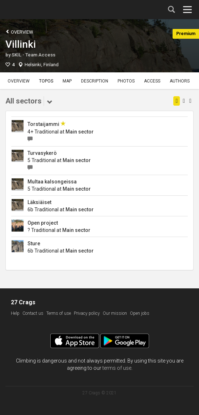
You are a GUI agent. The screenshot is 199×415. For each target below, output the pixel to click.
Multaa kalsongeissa (52, 182)
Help (15, 313)
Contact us (32, 313)
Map (67, 81)
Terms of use (58, 313)
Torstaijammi (43, 124)
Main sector (79, 132)
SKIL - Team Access (33, 55)
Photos (126, 81)
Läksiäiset (39, 202)
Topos (46, 81)
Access (152, 81)
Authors (180, 81)
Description (94, 81)
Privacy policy (87, 313)
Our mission (115, 313)
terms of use (116, 368)
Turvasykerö (42, 153)
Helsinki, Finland (42, 64)
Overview (19, 32)
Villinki (20, 44)
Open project (42, 223)
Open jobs (139, 313)
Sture (33, 243)
